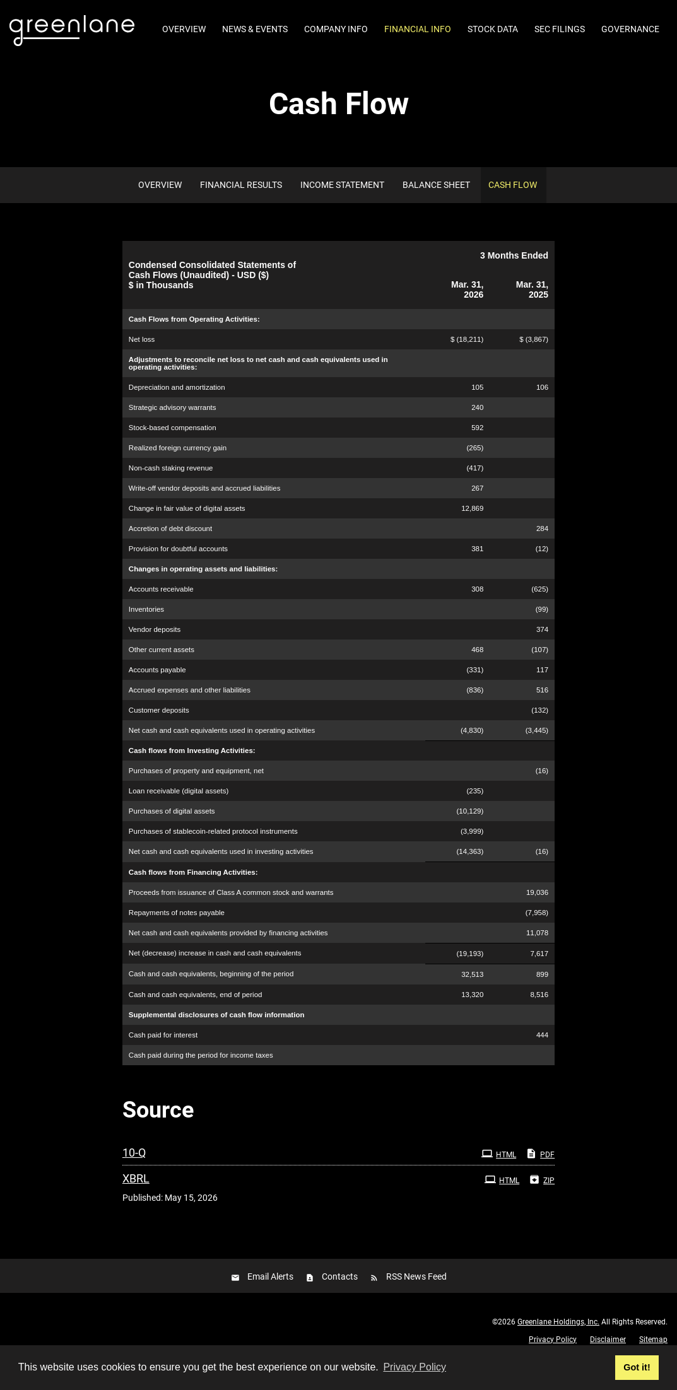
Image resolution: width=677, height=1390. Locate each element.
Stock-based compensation (172, 449)
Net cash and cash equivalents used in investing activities (221, 873)
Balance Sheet (436, 206)
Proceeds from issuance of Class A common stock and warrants (231, 914)
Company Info (336, 29)
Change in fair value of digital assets (187, 530)
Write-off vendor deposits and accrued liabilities (205, 509)
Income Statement (342, 206)
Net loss (142, 361)
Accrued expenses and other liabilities (189, 711)
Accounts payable (157, 691)
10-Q (134, 1174)
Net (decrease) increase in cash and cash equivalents (215, 975)
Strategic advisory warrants (172, 429)
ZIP (542, 1200)
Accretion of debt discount (170, 550)
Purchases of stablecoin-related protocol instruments (213, 853)
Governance (630, 29)
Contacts (340, 1299)
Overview (184, 29)
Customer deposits (159, 731)
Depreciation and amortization (177, 408)
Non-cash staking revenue (171, 489)
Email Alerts (270, 1299)
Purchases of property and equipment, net (196, 793)
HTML (498, 1175)
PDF (540, 1175)
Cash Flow (512, 206)
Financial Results (241, 206)
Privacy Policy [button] (414, 1367)
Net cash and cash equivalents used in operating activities (222, 752)
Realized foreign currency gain (178, 469)
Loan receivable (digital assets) (179, 813)
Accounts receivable (161, 610)
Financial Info (417, 29)
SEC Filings (559, 29)
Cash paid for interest (163, 1056)
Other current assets (161, 671)
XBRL (136, 1199)
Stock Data (493, 29)
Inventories (146, 630)
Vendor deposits (154, 651)
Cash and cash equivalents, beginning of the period (211, 996)
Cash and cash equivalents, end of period (195, 1016)
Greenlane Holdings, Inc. (558, 1343)
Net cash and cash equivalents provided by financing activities (228, 954)
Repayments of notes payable (177, 934)
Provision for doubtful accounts (178, 570)
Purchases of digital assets (172, 833)
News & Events (255, 29)
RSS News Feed (416, 1299)
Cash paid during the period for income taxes (201, 1076)
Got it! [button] (636, 1367)
